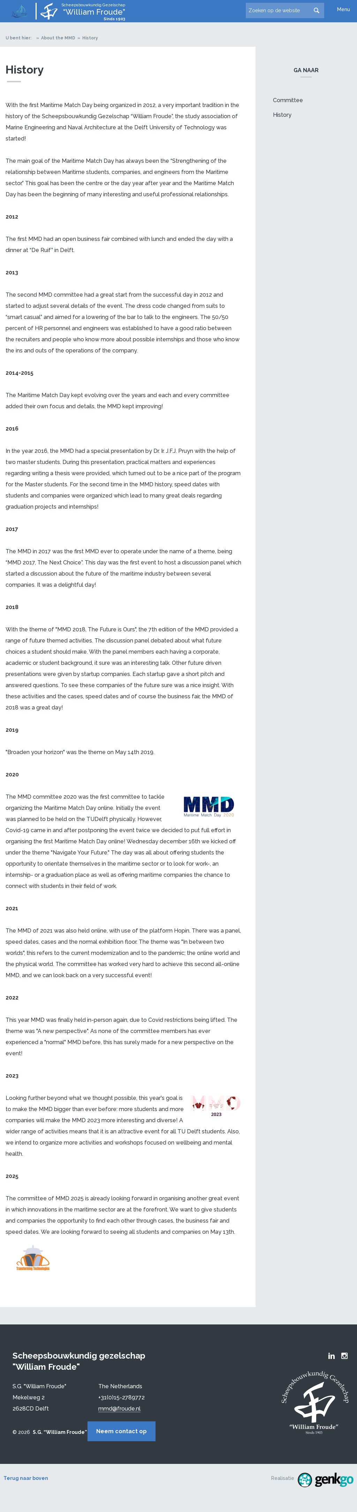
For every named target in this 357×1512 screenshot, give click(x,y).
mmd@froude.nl (119, 1408)
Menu (343, 9)
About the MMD (58, 38)
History (90, 38)
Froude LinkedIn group (331, 1355)
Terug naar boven (25, 1477)
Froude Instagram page (344, 1355)
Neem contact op (129, 1431)
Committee (288, 100)
